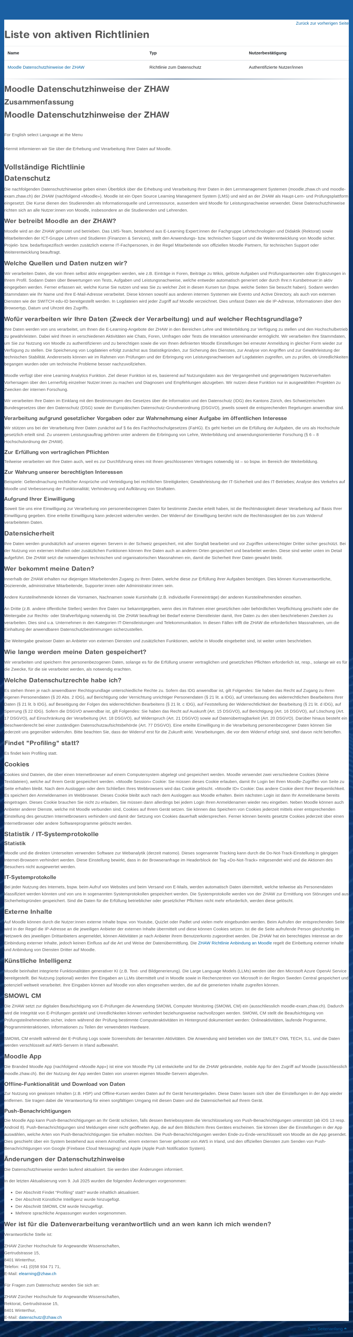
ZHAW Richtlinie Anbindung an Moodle (235, 942)
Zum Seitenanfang (327, 1328)
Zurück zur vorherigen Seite (322, 23)
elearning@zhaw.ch (37, 1273)
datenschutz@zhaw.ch (40, 1317)
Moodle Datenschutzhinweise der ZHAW (46, 67)
